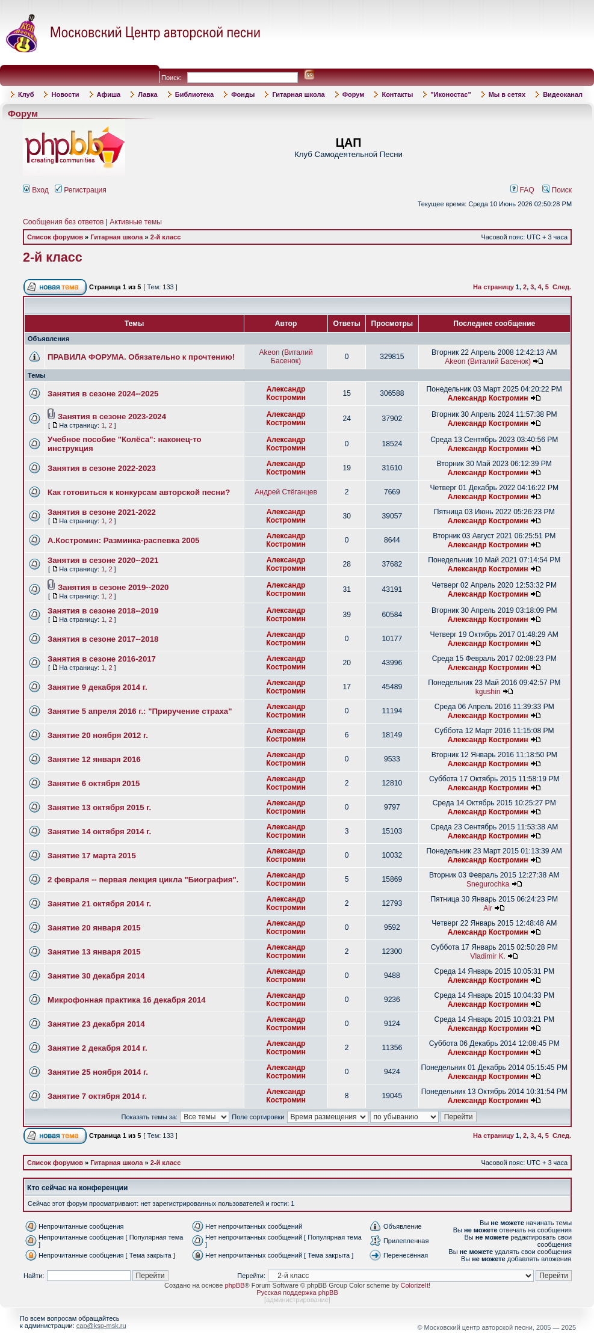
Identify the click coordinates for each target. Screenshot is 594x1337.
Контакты (397, 94)
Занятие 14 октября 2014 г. (99, 831)
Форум (353, 94)
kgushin (488, 691)
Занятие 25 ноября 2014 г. (98, 1072)
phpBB (235, 1285)
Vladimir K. (487, 956)
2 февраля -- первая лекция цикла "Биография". (143, 879)
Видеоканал (563, 94)
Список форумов (55, 237)
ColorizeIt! (415, 1285)
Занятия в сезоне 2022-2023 (102, 468)
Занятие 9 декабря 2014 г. (97, 687)
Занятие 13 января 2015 (94, 951)
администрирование (297, 1299)
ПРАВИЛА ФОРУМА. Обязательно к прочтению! (141, 356)
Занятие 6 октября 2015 (94, 783)
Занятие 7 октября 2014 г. (97, 1096)
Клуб (26, 94)
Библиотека (194, 94)
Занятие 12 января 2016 (94, 759)
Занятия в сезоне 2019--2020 (113, 587)
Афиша (109, 94)
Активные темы (136, 222)
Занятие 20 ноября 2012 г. (98, 735)
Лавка (148, 94)
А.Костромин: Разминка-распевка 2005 (123, 540)
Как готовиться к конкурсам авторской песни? (139, 492)
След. (561, 286)
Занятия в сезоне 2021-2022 (102, 512)
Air (487, 908)
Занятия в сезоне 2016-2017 (102, 658)
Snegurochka (487, 884)
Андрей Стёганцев (286, 492)
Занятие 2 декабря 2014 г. (97, 1048)
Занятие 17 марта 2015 (92, 855)
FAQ (522, 190)
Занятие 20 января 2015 (94, 927)
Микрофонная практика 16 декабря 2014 (127, 999)
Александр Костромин (286, 393)
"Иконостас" (450, 94)
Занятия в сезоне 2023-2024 (112, 416)
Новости (65, 94)
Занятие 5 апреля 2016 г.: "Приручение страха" (140, 711)
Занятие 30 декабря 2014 (96, 975)
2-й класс (165, 237)
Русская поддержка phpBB (297, 1292)
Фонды (243, 94)
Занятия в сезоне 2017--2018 (103, 639)
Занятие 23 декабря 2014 (96, 1023)
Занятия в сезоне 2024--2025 (103, 393)
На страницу (493, 286)
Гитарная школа (298, 94)
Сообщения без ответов (63, 222)
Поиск (557, 190)
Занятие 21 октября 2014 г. (99, 903)
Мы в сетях (507, 94)
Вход (36, 190)
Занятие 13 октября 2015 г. (99, 807)
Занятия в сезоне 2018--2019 (103, 610)
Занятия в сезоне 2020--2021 (103, 560)
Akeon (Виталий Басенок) (285, 356)
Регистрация (81, 190)
